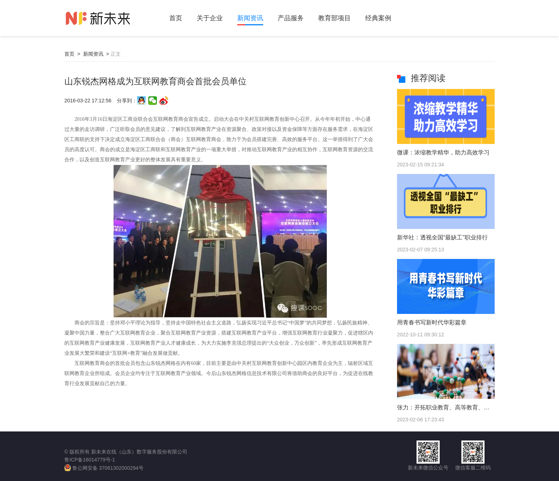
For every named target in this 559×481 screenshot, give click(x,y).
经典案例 (378, 18)
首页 (175, 18)
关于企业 (210, 18)
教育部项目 (334, 18)
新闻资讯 (250, 18)
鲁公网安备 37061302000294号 (104, 467)
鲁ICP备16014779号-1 (89, 460)
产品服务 (291, 18)
